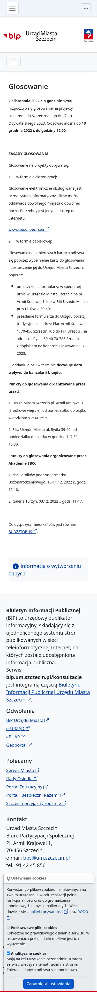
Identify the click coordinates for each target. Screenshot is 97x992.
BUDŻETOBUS (23, 531)
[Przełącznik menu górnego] (86, 8)
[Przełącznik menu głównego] (12, 8)
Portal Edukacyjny (27, 787)
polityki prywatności (48, 911)
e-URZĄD (18, 728)
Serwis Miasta (22, 770)
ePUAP (15, 737)
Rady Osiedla (22, 778)
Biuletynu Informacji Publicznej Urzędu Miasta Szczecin (48, 692)
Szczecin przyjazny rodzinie (36, 803)
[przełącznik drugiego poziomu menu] (13, 62)
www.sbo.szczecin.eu (29, 229)
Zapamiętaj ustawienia (48, 984)
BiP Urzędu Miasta (27, 720)
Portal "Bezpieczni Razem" (35, 795)
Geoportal (19, 745)
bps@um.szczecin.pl (46, 857)
